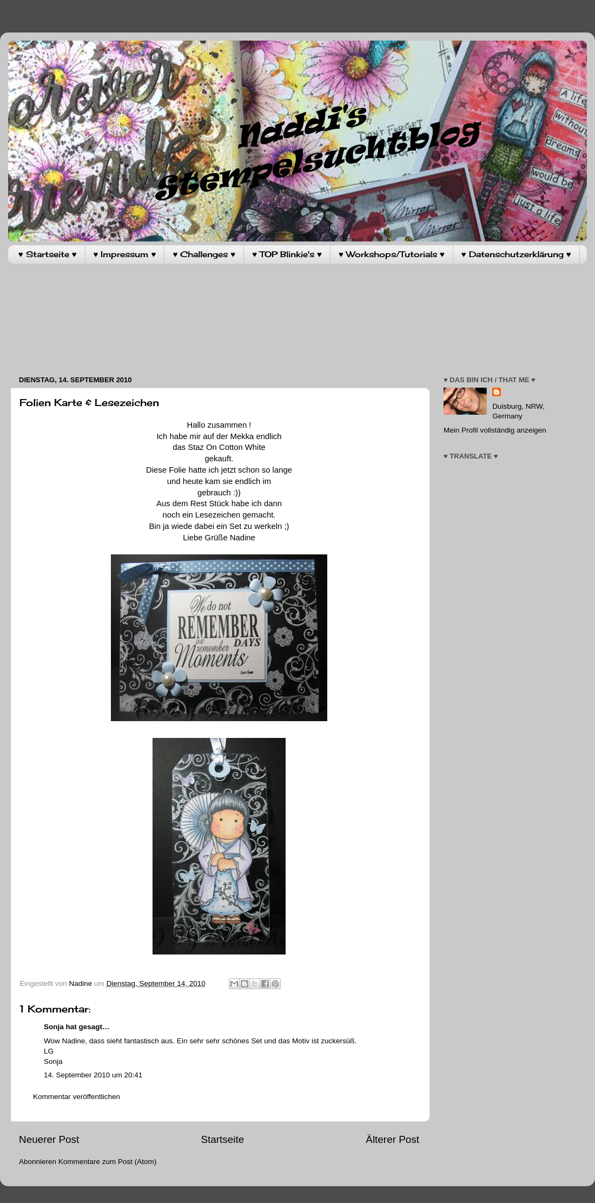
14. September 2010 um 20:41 (93, 1075)
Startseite (222, 1139)
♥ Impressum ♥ (125, 254)
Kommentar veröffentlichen (76, 1097)
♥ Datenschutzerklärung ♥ (516, 254)
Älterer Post (392, 1139)
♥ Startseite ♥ (47, 254)
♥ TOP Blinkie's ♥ (287, 254)
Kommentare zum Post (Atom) (107, 1162)
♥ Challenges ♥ (204, 254)
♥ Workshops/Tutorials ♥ (392, 254)
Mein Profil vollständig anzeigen (495, 430)
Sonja (54, 1027)
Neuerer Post (49, 1139)
